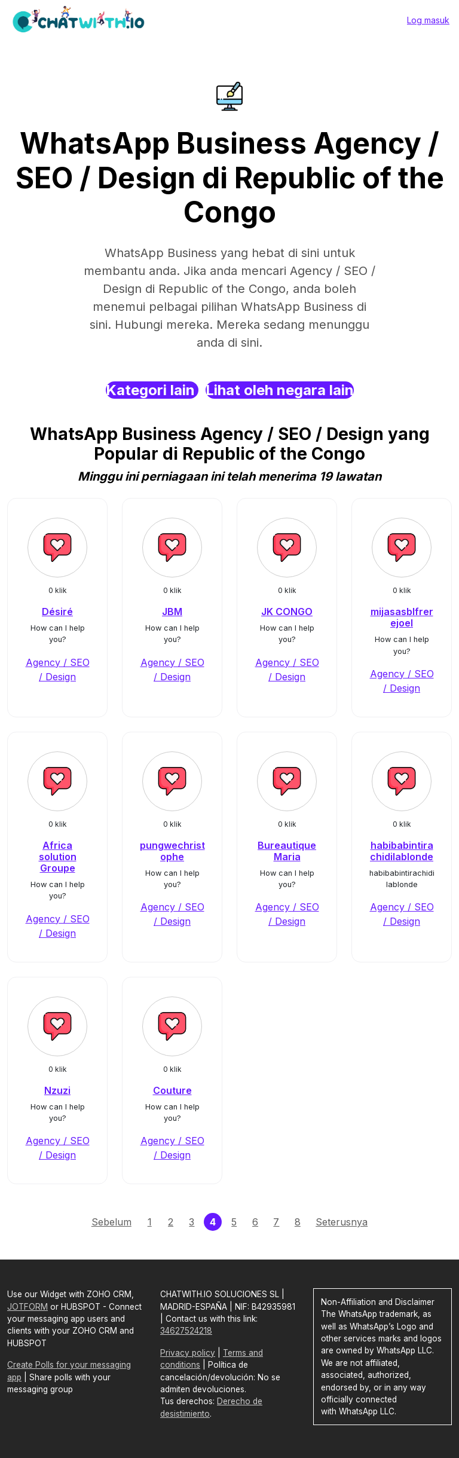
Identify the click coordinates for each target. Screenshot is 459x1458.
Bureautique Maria (287, 851)
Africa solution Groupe (57, 856)
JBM (172, 612)
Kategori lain (152, 390)
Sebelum (111, 1222)
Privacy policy (187, 1353)
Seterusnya (342, 1222)
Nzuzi (57, 1090)
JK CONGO (287, 612)
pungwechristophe (172, 851)
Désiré (57, 612)
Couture (172, 1090)
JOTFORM (27, 1307)
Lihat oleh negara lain (280, 390)
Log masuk (428, 20)
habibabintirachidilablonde (401, 851)
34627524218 (186, 1330)
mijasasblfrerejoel (402, 617)
